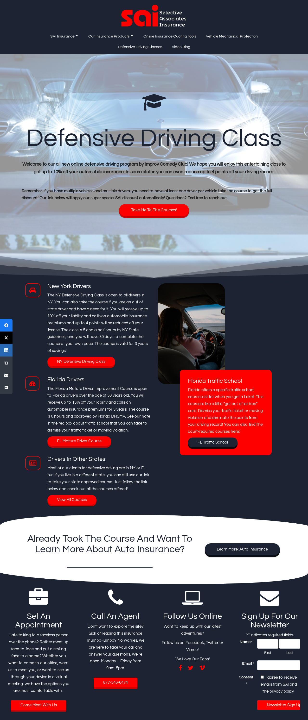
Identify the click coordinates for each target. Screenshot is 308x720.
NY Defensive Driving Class (81, 361)
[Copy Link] (6, 363)
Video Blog (181, 47)
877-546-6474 (115, 682)
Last (289, 653)
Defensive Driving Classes (140, 47)
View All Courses (72, 500)
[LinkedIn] (6, 350)
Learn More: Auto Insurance (242, 549)
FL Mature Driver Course (79, 441)
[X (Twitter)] (6, 338)
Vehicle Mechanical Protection (232, 36)
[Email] (6, 375)
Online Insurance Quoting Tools (169, 36)
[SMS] (6, 388)
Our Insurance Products (110, 36)
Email (248, 663)
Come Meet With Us (38, 705)
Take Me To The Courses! (154, 210)
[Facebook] (6, 325)
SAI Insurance (64, 36)
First (267, 653)
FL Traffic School (213, 442)
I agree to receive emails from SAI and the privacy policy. (279, 684)
